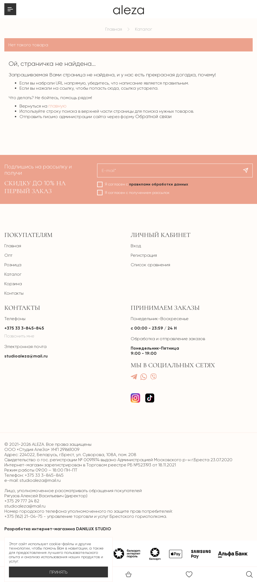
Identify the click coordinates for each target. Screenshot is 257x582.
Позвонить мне (19, 336)
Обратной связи (153, 116)
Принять (59, 572)
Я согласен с (146, 184)
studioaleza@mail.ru (26, 356)
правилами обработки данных (158, 184)
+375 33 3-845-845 (24, 328)
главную (57, 106)
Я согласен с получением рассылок (137, 192)
